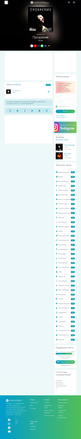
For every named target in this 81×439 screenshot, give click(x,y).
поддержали (65, 366)
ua (16, 423)
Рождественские (65, 304)
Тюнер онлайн (62, 402)
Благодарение (65, 181)
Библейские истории (65, 172)
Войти (65, 111)
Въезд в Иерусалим (65, 213)
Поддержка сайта (47, 406)
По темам (33, 408)
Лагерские (65, 258)
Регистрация (60, 115)
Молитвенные (65, 263)
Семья (65, 317)
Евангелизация (65, 227)
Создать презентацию (62, 416)
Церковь (65, 340)
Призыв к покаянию (65, 286)
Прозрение (16, 90)
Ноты (31, 405)
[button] (50, 29)
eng (16, 421)
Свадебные (65, 313)
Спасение (65, 322)
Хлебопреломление (65, 335)
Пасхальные (65, 281)
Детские (65, 218)
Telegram (33, 429)
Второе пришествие (65, 208)
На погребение (65, 267)
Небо (65, 272)
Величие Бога (65, 195)
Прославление (65, 290)
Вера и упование (65, 199)
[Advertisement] (28, 66)
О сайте (46, 402)
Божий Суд (65, 186)
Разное (65, 299)
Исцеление (65, 245)
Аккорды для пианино (62, 411)
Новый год (65, 276)
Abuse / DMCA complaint (48, 411)
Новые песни (34, 402)
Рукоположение (65, 308)
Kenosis (67, 154)
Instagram (33, 426)
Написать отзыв (49, 415)
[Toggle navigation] (73, 2)
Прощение (65, 295)
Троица (65, 326)
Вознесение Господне (65, 204)
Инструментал (65, 240)
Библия (65, 177)
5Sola (40, 41)
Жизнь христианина (65, 236)
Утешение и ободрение (65, 331)
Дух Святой (65, 222)
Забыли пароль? (61, 117)
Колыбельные (65, 249)
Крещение (65, 254)
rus (16, 420)
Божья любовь (65, 190)
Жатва (65, 231)
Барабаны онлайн (61, 406)
